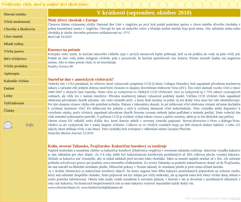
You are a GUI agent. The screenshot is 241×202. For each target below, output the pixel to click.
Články (9, 110)
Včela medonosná (17, 21)
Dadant (9, 88)
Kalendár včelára (16, 81)
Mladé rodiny (14, 44)
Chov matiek (13, 36)
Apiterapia (11, 73)
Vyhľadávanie (14, 103)
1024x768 (235, 198)
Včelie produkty (15, 66)
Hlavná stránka (15, 14)
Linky (8, 96)
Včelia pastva (14, 51)
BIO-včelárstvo (15, 59)
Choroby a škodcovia (19, 29)
